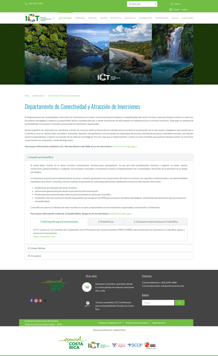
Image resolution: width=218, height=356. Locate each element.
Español (176, 9)
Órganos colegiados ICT (109, 322)
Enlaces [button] (175, 18)
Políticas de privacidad (136, 322)
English (185, 9)
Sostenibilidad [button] (145, 18)
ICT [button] (53, 18)
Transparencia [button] (161, 18)
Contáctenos (187, 18)
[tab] (59, 221)
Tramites (104, 18)
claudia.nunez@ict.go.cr (121, 213)
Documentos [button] (115, 18)
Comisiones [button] (80, 18)
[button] (109, 157)
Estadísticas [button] (130, 18)
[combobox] (181, 4)
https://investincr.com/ (44, 236)
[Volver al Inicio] (38, 18)
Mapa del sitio (158, 322)
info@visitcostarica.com (172, 285)
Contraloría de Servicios (142, 4)
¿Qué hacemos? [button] (65, 18)
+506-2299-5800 (34, 3)
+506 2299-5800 (168, 282)
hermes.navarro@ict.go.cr (125, 146)
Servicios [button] (92, 18)
